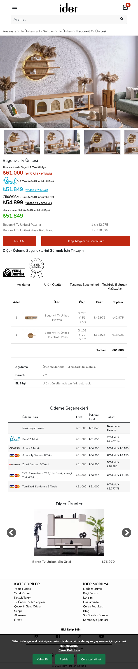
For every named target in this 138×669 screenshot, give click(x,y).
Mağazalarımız (92, 589)
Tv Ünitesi (65, 31)
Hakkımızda (91, 602)
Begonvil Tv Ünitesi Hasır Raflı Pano (57, 335)
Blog (86, 611)
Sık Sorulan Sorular (95, 615)
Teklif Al (19, 241)
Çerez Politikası (93, 606)
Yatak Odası (22, 593)
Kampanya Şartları (95, 620)
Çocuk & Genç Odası (27, 606)
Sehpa (18, 611)
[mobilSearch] (122, 19)
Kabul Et (42, 659)
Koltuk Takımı (23, 598)
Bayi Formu (90, 593)
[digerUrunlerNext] (127, 533)
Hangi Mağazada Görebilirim (85, 241)
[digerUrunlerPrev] (11, 533)
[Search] (63, 19)
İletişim (88, 598)
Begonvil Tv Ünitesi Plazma (57, 318)
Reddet (65, 659)
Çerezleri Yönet (91, 659)
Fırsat (18, 620)
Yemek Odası (22, 589)
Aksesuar (20, 615)
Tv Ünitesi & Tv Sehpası (37, 31)
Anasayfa (10, 31)
